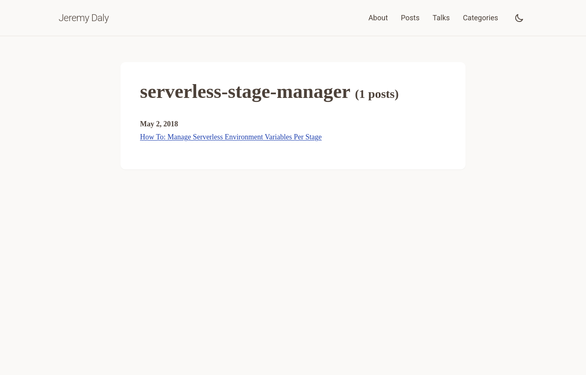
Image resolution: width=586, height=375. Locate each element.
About (378, 17)
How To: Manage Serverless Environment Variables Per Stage (230, 137)
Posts (410, 17)
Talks (441, 17)
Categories (480, 17)
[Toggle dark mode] (519, 18)
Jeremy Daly (84, 18)
